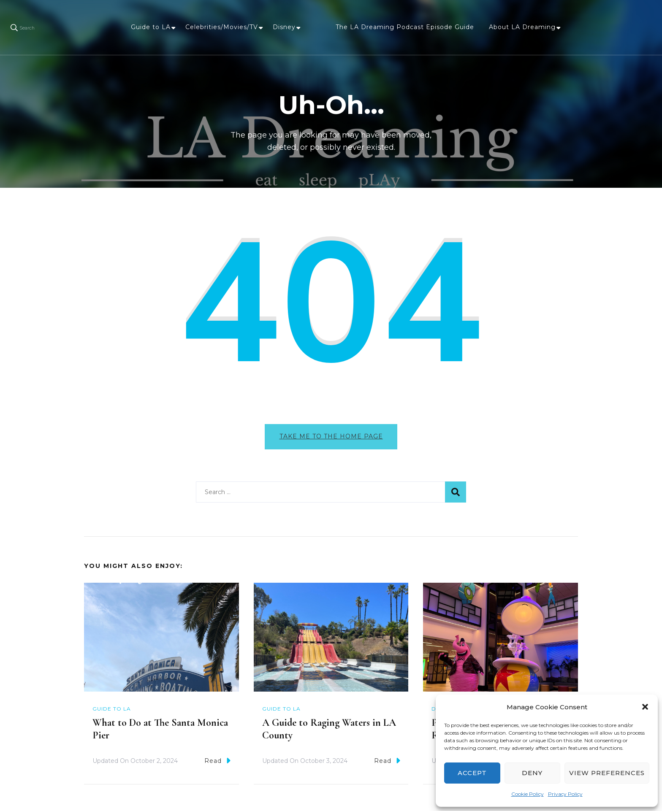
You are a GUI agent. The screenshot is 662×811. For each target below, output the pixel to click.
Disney (284, 27)
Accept (472, 773)
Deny (532, 773)
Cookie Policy (527, 794)
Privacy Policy (565, 794)
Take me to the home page (331, 436)
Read (217, 761)
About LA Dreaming (522, 27)
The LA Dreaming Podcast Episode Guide (405, 27)
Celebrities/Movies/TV (221, 27)
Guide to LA (151, 27)
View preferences (607, 773)
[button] (645, 707)
